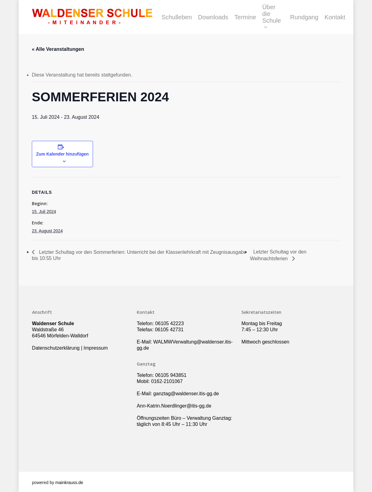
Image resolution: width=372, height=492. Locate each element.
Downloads (213, 17)
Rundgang (304, 17)
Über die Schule (271, 17)
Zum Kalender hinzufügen (62, 154)
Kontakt (335, 17)
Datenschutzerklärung (56, 348)
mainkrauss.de (69, 482)
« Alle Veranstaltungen (58, 49)
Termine (245, 17)
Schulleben (177, 17)
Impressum (96, 348)
